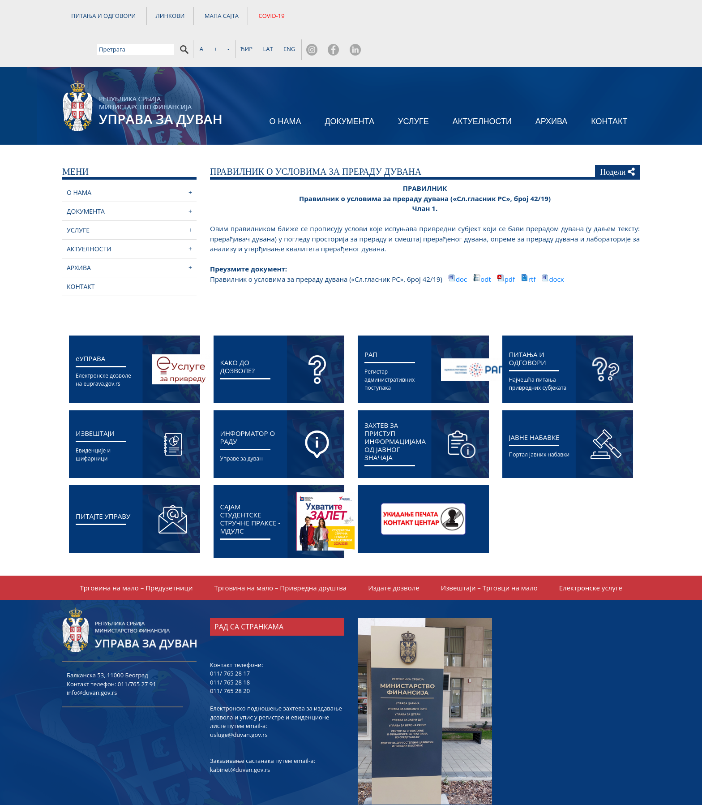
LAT (543, 17)
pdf (511, 248)
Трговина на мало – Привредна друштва (280, 557)
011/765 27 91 (137, 654)
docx (556, 248)
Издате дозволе (393, 557)
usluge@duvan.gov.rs (239, 704)
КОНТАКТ (609, 90)
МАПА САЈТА (222, 17)
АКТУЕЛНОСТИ (482, 90)
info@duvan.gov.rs (92, 662)
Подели (617, 141)
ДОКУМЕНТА (349, 90)
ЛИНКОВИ (170, 17)
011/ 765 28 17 (230, 643)
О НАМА (285, 90)
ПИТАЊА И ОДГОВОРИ (103, 17)
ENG (563, 17)
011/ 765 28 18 (230, 652)
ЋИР (521, 17)
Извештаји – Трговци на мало (489, 557)
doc (462, 248)
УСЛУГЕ (413, 90)
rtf (532, 248)
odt (486, 248)
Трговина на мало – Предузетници (136, 557)
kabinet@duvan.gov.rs (240, 739)
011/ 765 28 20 (230, 660)
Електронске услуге (590, 557)
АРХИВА (551, 90)
